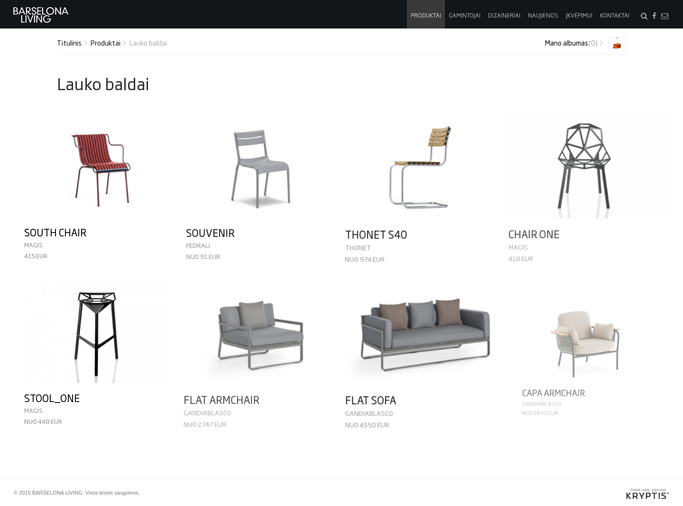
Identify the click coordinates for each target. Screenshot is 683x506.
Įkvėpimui (579, 15)
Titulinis (69, 42)
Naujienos (543, 15)
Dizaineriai (504, 15)
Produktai (426, 15)
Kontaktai (614, 15)
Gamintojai (464, 15)
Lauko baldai (148, 42)
